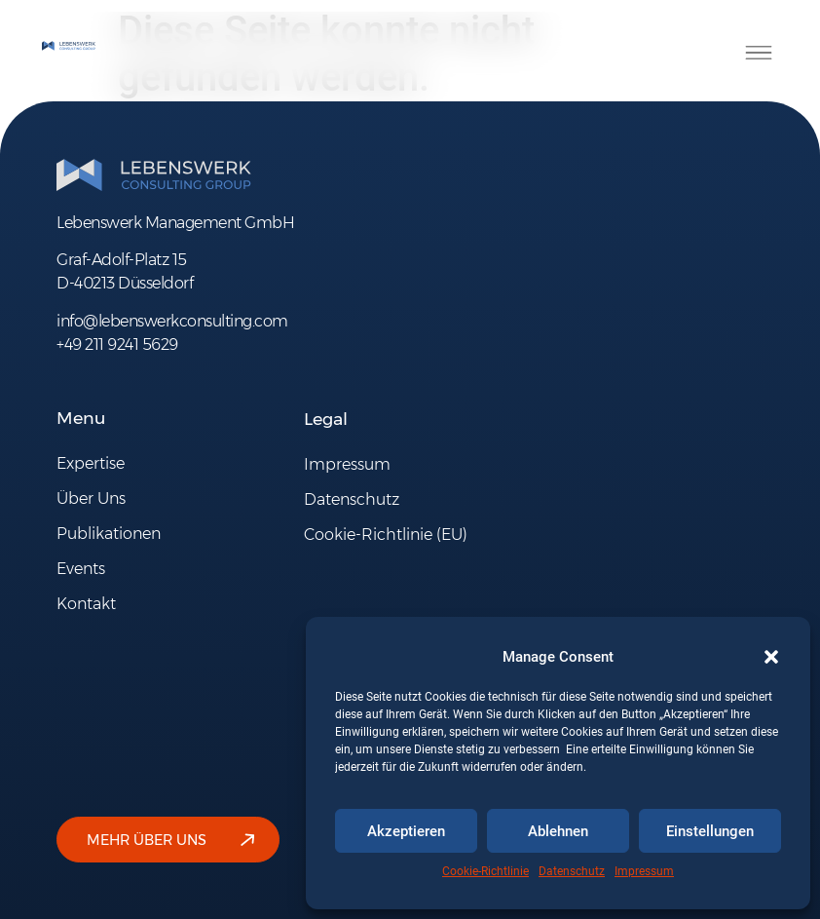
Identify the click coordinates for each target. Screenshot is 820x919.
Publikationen (108, 533)
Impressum (644, 871)
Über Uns (91, 498)
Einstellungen (710, 831)
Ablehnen (558, 831)
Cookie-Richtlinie (485, 871)
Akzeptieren (406, 831)
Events (80, 568)
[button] (771, 657)
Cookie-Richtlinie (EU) (385, 534)
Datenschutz (572, 871)
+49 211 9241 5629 (117, 344)
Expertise (90, 463)
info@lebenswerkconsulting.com (172, 321)
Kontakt (86, 603)
